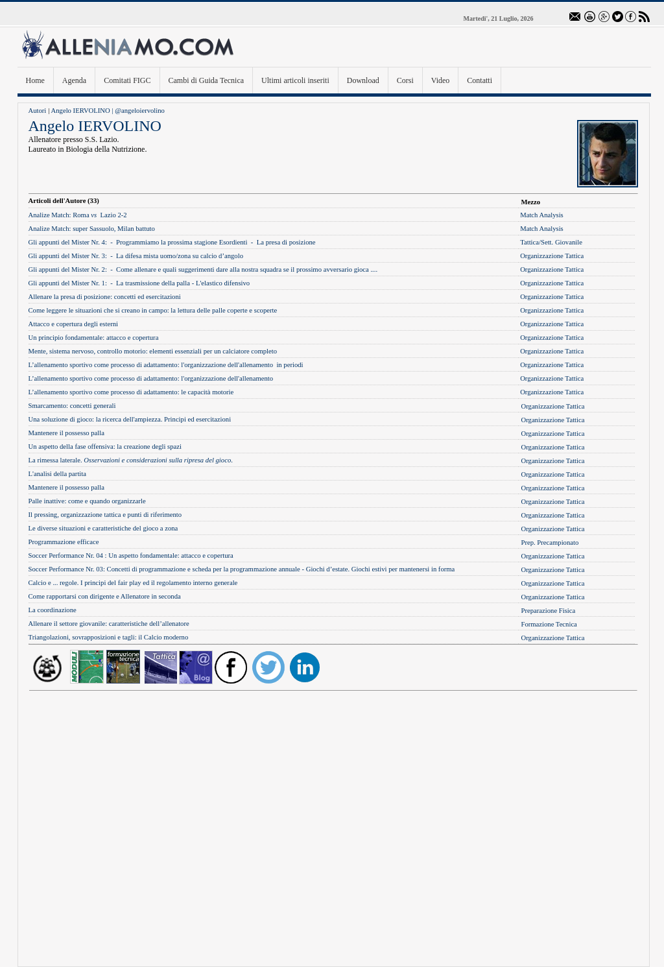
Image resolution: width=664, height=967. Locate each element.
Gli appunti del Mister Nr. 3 (67, 255)
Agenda (74, 80)
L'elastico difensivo (223, 283)
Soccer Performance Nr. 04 (66, 555)
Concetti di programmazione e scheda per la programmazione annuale (203, 569)
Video (440, 80)
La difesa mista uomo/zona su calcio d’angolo (179, 255)
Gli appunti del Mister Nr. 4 (67, 242)
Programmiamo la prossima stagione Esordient (180, 242)
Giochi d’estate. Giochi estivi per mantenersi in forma (380, 569)
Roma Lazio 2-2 (78, 215)
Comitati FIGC (127, 80)
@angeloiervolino (140, 110)
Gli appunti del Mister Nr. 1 (67, 283)
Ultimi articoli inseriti (295, 80)
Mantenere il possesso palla (66, 432)
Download (363, 80)
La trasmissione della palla (153, 283)
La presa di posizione (286, 242)
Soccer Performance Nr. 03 (66, 569)
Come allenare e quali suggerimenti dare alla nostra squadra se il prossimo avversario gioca (243, 269)
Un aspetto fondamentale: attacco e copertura (170, 555)
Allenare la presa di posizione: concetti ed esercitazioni (105, 296)
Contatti (479, 80)
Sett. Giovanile (561, 242)
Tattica (529, 242)
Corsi (405, 80)
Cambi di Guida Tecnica (206, 80)
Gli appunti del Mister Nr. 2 (67, 269)
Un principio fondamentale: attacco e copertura (94, 337)
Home (35, 80)
